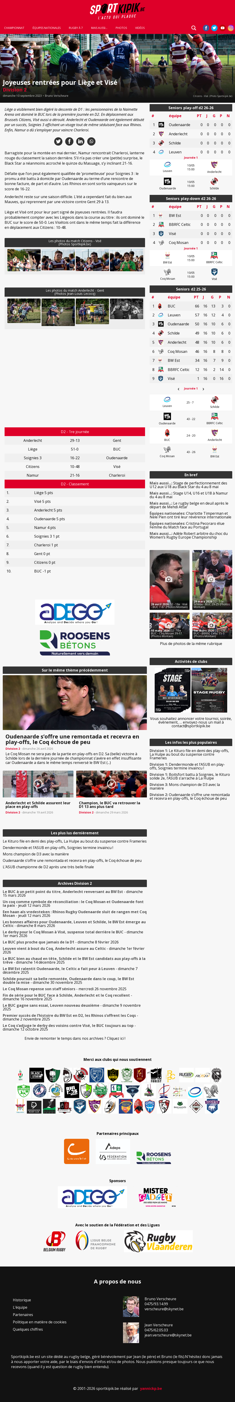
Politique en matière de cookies (40, 1322)
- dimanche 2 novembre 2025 (70, 1017)
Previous (14, 260)
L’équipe (20, 1307)
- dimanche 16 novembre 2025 (67, 997)
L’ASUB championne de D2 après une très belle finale (48, 867)
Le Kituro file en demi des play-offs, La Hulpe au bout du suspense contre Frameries (75, 841)
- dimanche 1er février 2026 (74, 950)
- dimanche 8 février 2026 (61, 942)
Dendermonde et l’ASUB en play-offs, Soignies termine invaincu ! (58, 847)
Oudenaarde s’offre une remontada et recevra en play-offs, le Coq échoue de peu (72, 860)
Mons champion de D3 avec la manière (36, 854)
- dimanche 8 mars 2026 (74, 923)
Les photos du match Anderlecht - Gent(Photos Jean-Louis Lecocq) (75, 292)
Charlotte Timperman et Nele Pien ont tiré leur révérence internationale (190, 515)
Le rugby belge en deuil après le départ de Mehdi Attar (189, 505)
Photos (121, 28)
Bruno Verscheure (56, 95)
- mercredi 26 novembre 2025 (64, 989)
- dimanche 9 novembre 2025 (72, 1007)
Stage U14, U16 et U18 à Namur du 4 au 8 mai (189, 495)
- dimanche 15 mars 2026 (73, 893)
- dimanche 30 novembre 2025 (68, 980)
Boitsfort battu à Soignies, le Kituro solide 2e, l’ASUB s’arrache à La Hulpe (190, 776)
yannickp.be (151, 1388)
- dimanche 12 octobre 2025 (69, 1027)
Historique (22, 1299)
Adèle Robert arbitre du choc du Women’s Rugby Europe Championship (189, 535)
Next (135, 260)
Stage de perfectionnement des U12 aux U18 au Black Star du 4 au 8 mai (188, 485)
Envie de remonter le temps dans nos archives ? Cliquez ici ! (75, 1038)
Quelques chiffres (28, 1329)
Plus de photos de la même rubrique (191, 643)
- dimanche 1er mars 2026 (73, 933)
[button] (24, 260)
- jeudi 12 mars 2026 (73, 903)
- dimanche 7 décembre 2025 (70, 970)
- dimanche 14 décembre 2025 (74, 960)
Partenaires (23, 1314)
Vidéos (140, 28)
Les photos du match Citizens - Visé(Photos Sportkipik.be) (74, 242)
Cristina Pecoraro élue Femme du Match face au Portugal (187, 525)
